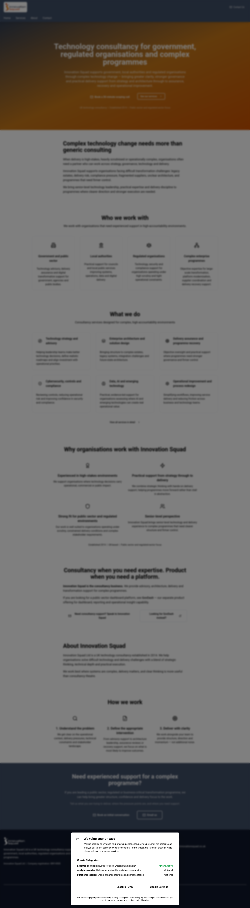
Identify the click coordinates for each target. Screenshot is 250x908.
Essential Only (125, 886)
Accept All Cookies (91, 886)
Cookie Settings (159, 886)
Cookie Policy (134, 898)
